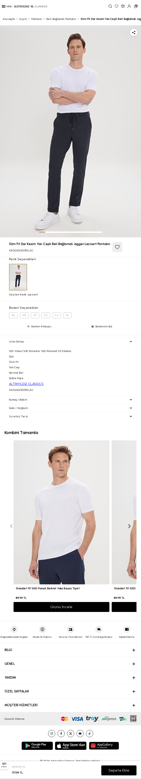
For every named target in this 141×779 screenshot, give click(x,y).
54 (56, 315)
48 (24, 315)
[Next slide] (129, 526)
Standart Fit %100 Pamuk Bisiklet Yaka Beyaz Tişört (48, 588)
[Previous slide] (11, 526)
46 (13, 315)
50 (35, 315)
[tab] (42, 232)
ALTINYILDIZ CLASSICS (26, 384)
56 (67, 315)
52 (46, 315)
